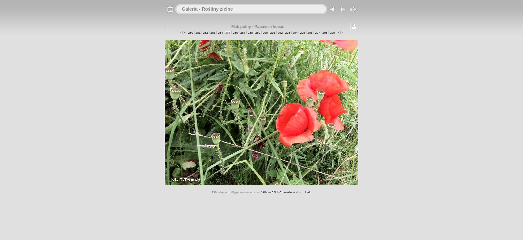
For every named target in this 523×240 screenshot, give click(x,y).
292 (280, 32)
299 (332, 32)
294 (295, 32)
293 (287, 32)
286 (235, 32)
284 (220, 32)
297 (317, 32)
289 (257, 32)
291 (273, 32)
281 (198, 32)
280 (190, 32)
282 (205, 32)
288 (250, 32)
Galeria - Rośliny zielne (207, 9)
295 (302, 32)
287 (242, 32)
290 (265, 32)
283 (213, 32)
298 (325, 32)
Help (308, 192)
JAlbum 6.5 (268, 192)
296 (310, 32)
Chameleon (287, 192)
